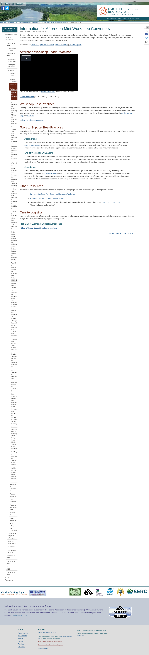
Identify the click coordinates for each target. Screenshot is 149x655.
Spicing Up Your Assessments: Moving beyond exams (14, 474)
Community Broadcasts (12, 60)
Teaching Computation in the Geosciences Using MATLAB (14, 271)
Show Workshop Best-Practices (32, 120)
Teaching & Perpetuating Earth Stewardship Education (14, 220)
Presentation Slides (27, 97)
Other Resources (62, 45)
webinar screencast (48, 92)
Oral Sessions (13, 501)
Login (134, 1)
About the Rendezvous (9, 579)
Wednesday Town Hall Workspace (13, 527)
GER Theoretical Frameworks (14, 374)
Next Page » (128, 233)
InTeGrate (30, 116)
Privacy (20, 641)
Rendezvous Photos (12, 551)
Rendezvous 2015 (11, 573)
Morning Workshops (13, 80)
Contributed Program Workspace (12, 536)
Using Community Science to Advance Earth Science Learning (14, 177)
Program (47, 22)
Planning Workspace (11, 542)
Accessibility (22, 636)
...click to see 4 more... (12, 49)
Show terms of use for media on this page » (50, 645)
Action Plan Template (32, 145)
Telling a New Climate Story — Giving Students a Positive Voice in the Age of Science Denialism (14, 353)
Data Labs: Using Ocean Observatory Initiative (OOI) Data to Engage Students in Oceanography (14, 245)
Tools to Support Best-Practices (42, 45)
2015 (118, 202)
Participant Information (11, 66)
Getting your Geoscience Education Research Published (14, 198)
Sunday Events (12, 75)
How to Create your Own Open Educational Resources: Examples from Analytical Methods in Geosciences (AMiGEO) (14, 146)
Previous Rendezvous (25, 22)
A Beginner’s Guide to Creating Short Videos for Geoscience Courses (14, 112)
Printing (20, 638)
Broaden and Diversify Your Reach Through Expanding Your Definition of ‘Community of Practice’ (14, 323)
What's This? (80, 635)
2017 (108, 202)
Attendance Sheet (50, 173)
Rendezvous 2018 (11, 557)
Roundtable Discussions (13, 488)
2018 (103, 202)
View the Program (114, 18)
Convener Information (14, 96)
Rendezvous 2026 (11, 34)
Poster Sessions (13, 519)
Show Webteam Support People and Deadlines (38, 228)
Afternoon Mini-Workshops (59, 22)
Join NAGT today (20, 615)
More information (43, 648)
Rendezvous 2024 (11, 44)
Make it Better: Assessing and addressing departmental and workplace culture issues (14, 295)
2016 (113, 202)
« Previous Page (115, 233)
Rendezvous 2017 (11, 562)
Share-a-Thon (12, 514)
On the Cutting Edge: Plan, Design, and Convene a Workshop (52, 194)
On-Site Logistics (75, 45)
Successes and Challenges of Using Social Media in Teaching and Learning (14, 439)
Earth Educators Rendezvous (8, 22)
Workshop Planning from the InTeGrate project (47, 198)
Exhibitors (11, 547)
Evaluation (21, 647)
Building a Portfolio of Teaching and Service (14, 458)
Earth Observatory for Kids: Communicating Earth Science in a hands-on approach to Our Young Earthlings (14, 410)
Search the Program (131, 18)
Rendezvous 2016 (11, 568)
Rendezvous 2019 (38, 22)
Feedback (21, 644)
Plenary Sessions (13, 495)
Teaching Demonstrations (13, 507)
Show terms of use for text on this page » (50, 641)
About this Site (23, 633)
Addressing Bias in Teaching (14, 386)
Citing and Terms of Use (47, 632)
